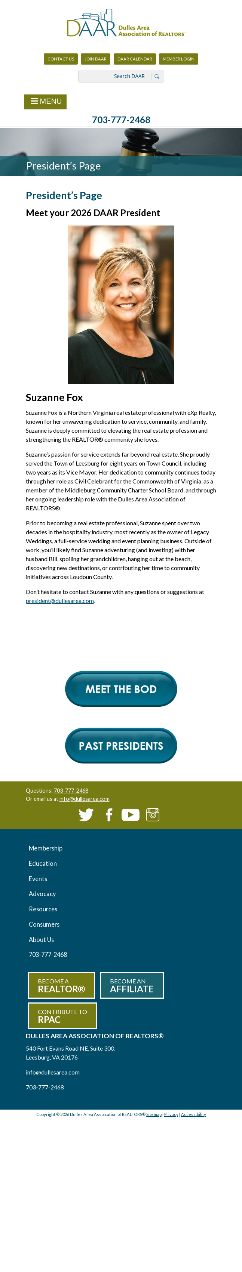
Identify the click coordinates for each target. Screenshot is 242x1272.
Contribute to (62, 1016)
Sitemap (154, 1114)
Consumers (44, 924)
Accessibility (193, 1114)
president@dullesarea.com (60, 600)
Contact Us (61, 58)
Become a (61, 985)
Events (38, 878)
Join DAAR (96, 58)
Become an (132, 985)
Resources (43, 908)
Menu (45, 102)
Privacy (171, 1114)
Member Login (178, 60)
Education (43, 863)
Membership (45, 848)
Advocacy (42, 893)
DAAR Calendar (134, 58)
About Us (41, 939)
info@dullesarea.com (84, 799)
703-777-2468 (121, 119)
